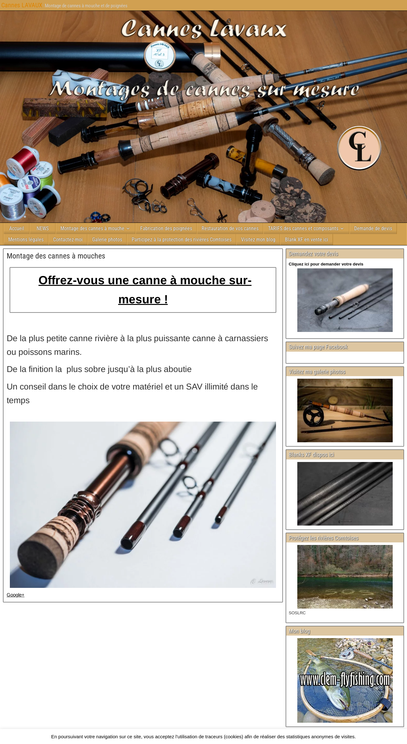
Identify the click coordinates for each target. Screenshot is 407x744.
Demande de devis (373, 228)
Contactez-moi (68, 240)
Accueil (16, 228)
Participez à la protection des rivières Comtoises (181, 240)
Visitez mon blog (258, 240)
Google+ (15, 594)
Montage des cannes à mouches (56, 255)
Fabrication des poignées (166, 228)
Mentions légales (26, 240)
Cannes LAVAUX (21, 5)
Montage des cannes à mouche (92, 228)
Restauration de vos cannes (230, 228)
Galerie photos (107, 240)
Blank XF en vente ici (306, 240)
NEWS (43, 228)
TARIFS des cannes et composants (303, 228)
